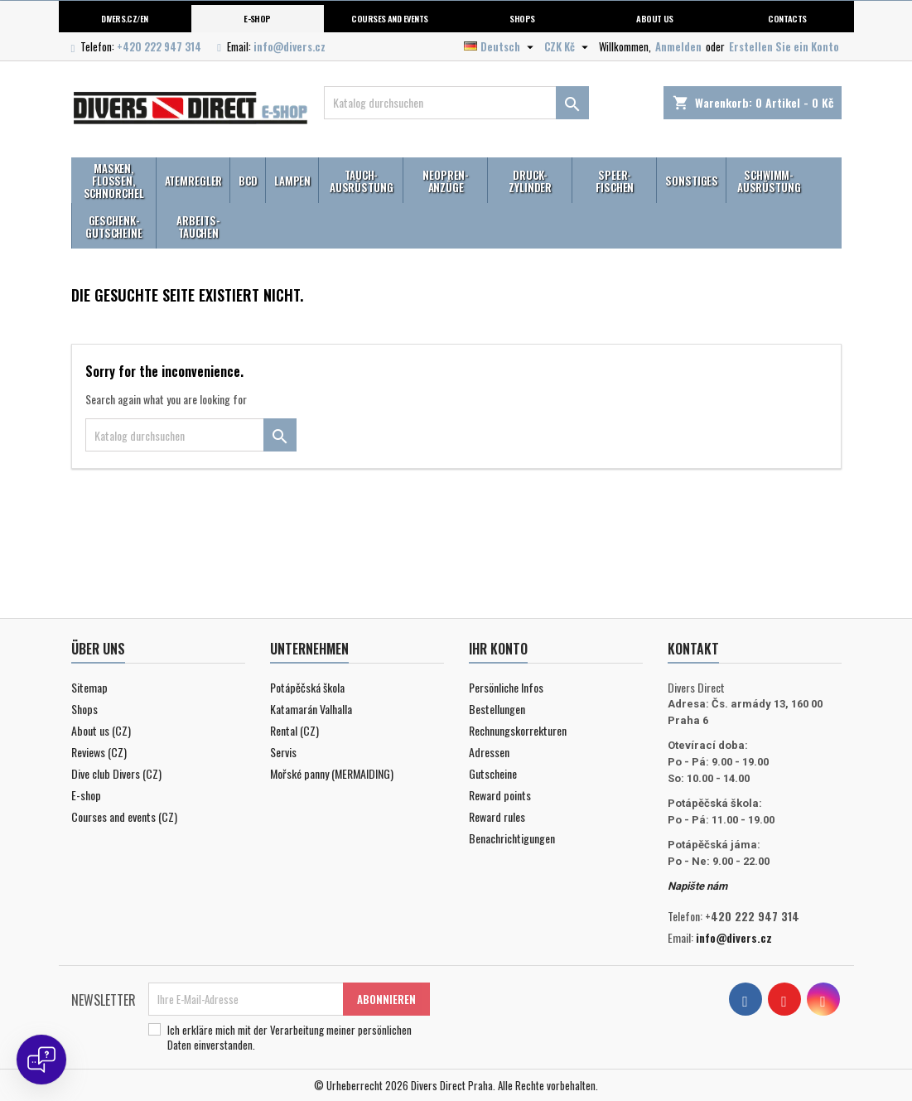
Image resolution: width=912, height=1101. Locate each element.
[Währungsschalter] (568, 46)
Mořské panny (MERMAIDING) (331, 773)
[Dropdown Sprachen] (501, 46)
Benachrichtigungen (512, 838)
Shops (521, 18)
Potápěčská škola (307, 687)
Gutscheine (493, 773)
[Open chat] (41, 1059)
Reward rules (497, 816)
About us (654, 18)
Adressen (489, 752)
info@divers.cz (289, 46)
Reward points (500, 795)
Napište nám (697, 886)
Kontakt (693, 649)
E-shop (257, 18)
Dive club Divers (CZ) (116, 773)
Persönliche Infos (506, 687)
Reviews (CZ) (99, 752)
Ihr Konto (498, 649)
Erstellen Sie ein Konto (784, 46)
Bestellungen (497, 708)
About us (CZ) (101, 730)
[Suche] (456, 102)
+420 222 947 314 (159, 46)
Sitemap (89, 687)
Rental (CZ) (294, 730)
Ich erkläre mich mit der (289, 1037)
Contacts (787, 18)
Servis (283, 752)
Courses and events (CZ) (124, 816)
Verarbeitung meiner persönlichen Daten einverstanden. (289, 1037)
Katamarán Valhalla (311, 708)
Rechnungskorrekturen (518, 730)
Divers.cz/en (124, 18)
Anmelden (678, 46)
